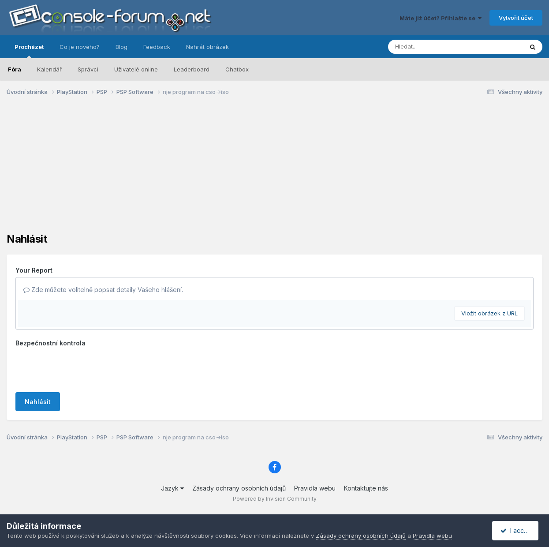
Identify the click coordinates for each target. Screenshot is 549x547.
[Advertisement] (274, 171)
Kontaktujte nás (366, 488)
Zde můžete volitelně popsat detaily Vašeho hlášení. (103, 289)
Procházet (29, 50)
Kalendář (49, 69)
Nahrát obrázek (207, 46)
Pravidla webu (315, 488)
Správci (88, 69)
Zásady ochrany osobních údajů (239, 488)
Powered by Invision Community (275, 498)
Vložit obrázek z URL (489, 313)
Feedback (156, 46)
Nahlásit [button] (38, 401)
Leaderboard (191, 69)
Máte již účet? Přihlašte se (441, 18)
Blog (121, 46)
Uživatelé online (136, 69)
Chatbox (237, 69)
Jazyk (172, 488)
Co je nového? (80, 46)
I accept (516, 530)
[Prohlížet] (438, 47)
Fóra (14, 69)
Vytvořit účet (516, 17)
